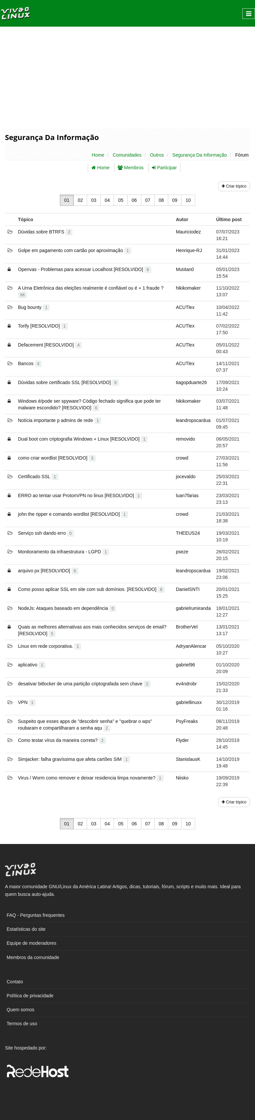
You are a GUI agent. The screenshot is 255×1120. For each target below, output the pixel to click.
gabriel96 (185, 664)
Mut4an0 (185, 269)
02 (80, 200)
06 (134, 200)
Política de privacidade (30, 995)
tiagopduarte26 (191, 382)
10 (188, 200)
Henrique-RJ (189, 250)
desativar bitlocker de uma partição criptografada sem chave (84, 683)
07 (148, 200)
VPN (27, 702)
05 (120, 200)
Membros (130, 167)
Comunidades (127, 155)
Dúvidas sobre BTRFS (45, 231)
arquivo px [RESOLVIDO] (48, 570)
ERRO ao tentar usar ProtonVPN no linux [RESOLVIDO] (80, 495)
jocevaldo (185, 476)
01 (66, 200)
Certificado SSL (38, 476)
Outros (157, 155)
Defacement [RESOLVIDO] (50, 345)
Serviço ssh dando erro (46, 533)
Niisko (182, 777)
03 (93, 200)
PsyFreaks (187, 721)
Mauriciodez (188, 231)
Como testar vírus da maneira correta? (62, 740)
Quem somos (20, 1009)
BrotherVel (186, 627)
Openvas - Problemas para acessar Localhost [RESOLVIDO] (84, 269)
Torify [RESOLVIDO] (43, 326)
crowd (182, 458)
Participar (164, 167)
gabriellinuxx (189, 702)
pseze (182, 551)
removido (185, 439)
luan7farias (187, 495)
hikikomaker (188, 288)
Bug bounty (34, 307)
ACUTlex (185, 307)
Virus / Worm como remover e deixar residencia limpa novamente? (91, 777)
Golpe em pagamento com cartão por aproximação (74, 250)
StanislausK (188, 759)
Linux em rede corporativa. (49, 646)
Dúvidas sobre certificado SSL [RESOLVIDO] (68, 382)
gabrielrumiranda (193, 608)
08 (161, 200)
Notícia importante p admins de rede (59, 420)
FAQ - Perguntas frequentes (35, 915)
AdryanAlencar (191, 646)
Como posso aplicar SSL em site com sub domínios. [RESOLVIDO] (91, 589)
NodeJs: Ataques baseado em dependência (67, 608)
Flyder (182, 740)
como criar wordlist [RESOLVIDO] (57, 458)
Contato (15, 981)
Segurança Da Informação (200, 155)
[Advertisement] (127, 77)
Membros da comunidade (33, 957)
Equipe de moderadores (31, 943)
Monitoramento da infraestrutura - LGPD (63, 551)
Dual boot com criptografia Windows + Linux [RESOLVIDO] (83, 439)
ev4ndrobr (186, 683)
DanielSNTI (188, 589)
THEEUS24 (188, 533)
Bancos (30, 363)
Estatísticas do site (26, 929)
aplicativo (32, 664)
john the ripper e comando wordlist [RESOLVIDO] (73, 514)
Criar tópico (234, 186)
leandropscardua (193, 420)
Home (98, 155)
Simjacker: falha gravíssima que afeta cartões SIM (74, 759)
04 (107, 200)
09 (175, 200)
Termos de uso (22, 1023)
